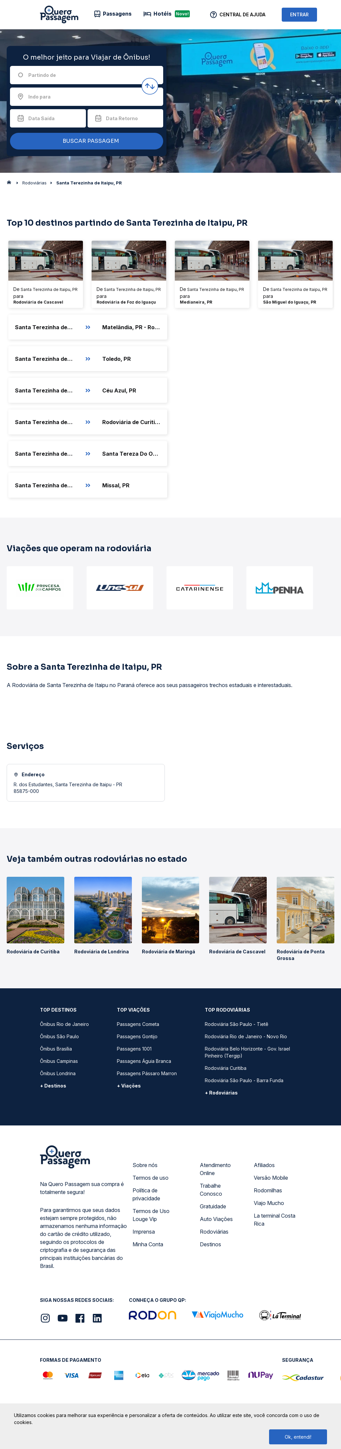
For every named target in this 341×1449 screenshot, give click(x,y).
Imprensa (144, 1231)
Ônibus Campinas (59, 1061)
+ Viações (129, 1085)
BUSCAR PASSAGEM (85, 141)
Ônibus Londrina (58, 1073)
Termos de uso (151, 1177)
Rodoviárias (214, 1231)
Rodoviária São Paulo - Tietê (236, 1024)
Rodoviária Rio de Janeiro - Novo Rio (246, 1036)
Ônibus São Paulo (59, 1036)
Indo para (39, 97)
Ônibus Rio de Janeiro (64, 1024)
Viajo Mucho (269, 1203)
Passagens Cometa (138, 1024)
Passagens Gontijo (137, 1036)
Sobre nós (145, 1165)
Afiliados (264, 1165)
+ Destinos (53, 1085)
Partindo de (42, 75)
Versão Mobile (271, 1177)
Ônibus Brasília (56, 1049)
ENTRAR (299, 14)
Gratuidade (213, 1206)
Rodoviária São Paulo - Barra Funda (244, 1080)
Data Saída (41, 118)
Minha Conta (148, 1244)
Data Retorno (122, 118)
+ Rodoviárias (221, 1092)
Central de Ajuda (242, 14)
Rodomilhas (268, 1190)
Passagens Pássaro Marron (147, 1073)
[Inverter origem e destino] (150, 86)
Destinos (210, 1244)
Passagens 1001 (134, 1049)
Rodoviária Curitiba (225, 1068)
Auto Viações (216, 1219)
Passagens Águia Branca (144, 1061)
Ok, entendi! (298, 1437)
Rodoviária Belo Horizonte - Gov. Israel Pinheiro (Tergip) (247, 1052)
